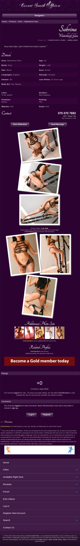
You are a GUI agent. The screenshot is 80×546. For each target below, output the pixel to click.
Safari (50, 539)
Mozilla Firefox (57, 539)
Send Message (57, 124)
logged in (17, 393)
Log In (31, 415)
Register (47, 415)
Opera (65, 539)
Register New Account (14, 513)
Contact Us (8, 527)
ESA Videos (9, 499)
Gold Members (63, 393)
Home (6, 462)
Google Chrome (43, 539)
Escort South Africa (33, 536)
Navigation (39, 16)
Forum (6, 491)
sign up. (15, 408)
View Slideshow (20, 124)
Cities (6, 469)
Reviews (7, 484)
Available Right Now (13, 477)
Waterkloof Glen (31, 21)
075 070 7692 (67, 113)
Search (6, 520)
